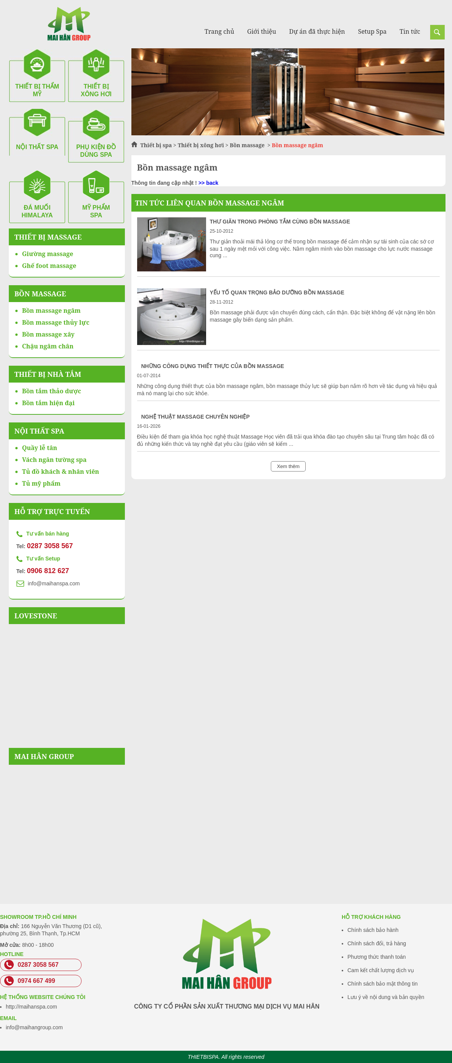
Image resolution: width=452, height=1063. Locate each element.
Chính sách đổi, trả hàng (376, 943)
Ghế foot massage (49, 265)
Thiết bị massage (48, 237)
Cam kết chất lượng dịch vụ (380, 970)
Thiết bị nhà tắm (48, 374)
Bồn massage (248, 145)
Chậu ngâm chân (48, 346)
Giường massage (48, 254)
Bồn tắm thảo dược (51, 391)
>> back (208, 183)
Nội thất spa (39, 430)
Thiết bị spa (156, 145)
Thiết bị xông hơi (201, 145)
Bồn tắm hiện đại (48, 403)
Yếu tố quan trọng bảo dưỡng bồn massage (277, 292)
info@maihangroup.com (34, 1027)
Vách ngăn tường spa (54, 459)
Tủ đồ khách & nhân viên (60, 471)
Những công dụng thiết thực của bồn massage (212, 366)
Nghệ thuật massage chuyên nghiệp (195, 417)
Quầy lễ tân (39, 448)
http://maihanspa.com (31, 1007)
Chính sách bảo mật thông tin (382, 984)
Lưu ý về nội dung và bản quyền (385, 997)
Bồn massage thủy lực (56, 322)
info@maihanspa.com (54, 583)
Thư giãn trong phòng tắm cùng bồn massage (280, 222)
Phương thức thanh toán (376, 957)
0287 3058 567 (50, 546)
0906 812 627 (48, 571)
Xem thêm (288, 466)
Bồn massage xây (48, 334)
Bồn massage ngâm (51, 310)
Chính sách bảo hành (372, 930)
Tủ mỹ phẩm (41, 483)
